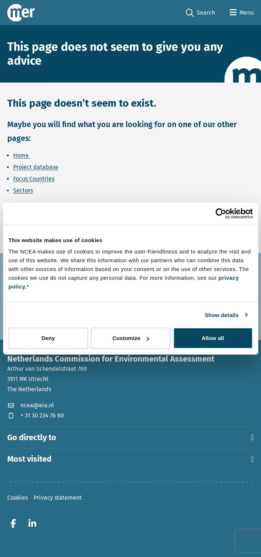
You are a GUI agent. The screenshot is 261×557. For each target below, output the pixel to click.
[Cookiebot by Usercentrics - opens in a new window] (221, 213)
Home (21, 155)
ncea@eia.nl (30, 405)
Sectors (23, 190)
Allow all (212, 338)
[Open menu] (242, 12)
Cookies (17, 497)
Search (200, 13)
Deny (48, 338)
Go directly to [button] (130, 437)
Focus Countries (33, 178)
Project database (35, 167)
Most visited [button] (130, 459)
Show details (222, 315)
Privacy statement (58, 497)
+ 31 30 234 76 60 (35, 415)
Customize (130, 338)
